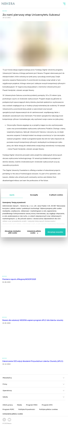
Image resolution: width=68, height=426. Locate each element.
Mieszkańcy (33, 378)
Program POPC (8, 409)
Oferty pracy (8, 405)
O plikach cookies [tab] (56, 195)
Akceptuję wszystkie (55, 232)
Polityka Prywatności (26, 409)
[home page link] (8, 3)
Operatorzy (33, 390)
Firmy (33, 384)
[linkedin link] (4, 419)
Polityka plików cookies (48, 409)
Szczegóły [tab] (34, 195)
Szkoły (33, 397)
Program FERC (32, 405)
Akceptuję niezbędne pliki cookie (13, 232)
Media (19, 405)
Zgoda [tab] (11, 195)
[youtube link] (9, 419)
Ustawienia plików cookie (34, 232)
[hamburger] (64, 4)
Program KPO (47, 405)
